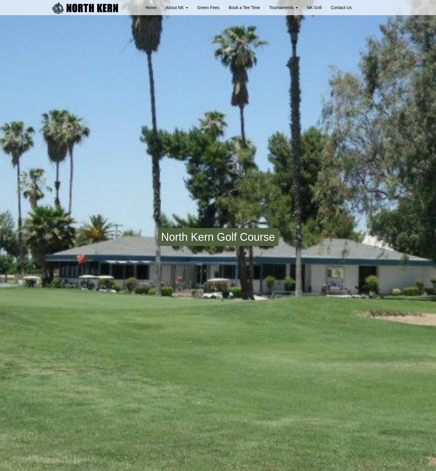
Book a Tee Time (244, 7)
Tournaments (283, 7)
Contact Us (341, 7)
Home (151, 7)
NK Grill (314, 7)
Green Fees (208, 7)
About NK (177, 7)
